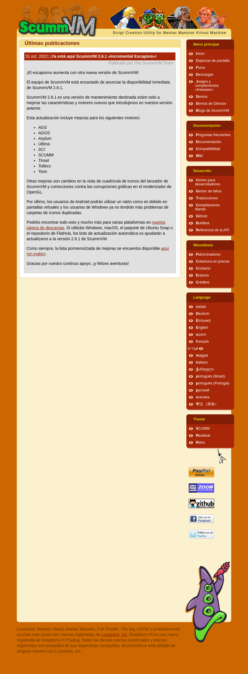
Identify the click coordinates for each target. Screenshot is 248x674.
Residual (203, 435)
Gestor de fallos (208, 191)
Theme (199, 419)
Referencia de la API (212, 230)
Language (201, 297)
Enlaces (202, 275)
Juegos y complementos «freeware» (207, 85)
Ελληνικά (203, 321)
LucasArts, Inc (114, 634)
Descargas (204, 75)
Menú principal (206, 44)
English (202, 328)
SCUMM (203, 429)
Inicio (200, 54)
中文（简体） (207, 404)
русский (202, 390)
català (201, 307)
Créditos (203, 282)
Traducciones (207, 198)
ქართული (205, 369)
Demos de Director (211, 104)
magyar (202, 355)
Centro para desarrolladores (207, 182)
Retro (200, 442)
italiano (202, 362)
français (202, 341)
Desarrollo (202, 171)
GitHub (201, 216)
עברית (193, 348)
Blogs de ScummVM (212, 111)
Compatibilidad (208, 149)
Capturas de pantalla (212, 61)
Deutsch (202, 314)
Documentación (207, 126)
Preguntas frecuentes (213, 135)
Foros (200, 68)
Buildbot (202, 223)
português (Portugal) (212, 383)
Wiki (199, 156)
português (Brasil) (210, 376)
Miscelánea (203, 245)
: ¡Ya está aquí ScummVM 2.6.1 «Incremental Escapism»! (91, 56)
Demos (201, 97)
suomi (201, 335)
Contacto (203, 268)
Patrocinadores (208, 254)
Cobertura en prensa (212, 261)
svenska (203, 397)
